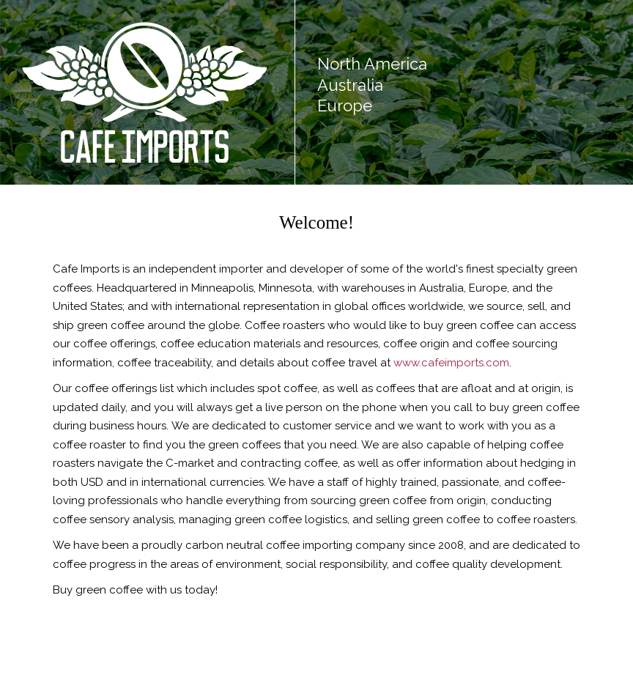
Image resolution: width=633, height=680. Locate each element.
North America (372, 63)
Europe (344, 105)
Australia (350, 85)
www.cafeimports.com (451, 362)
